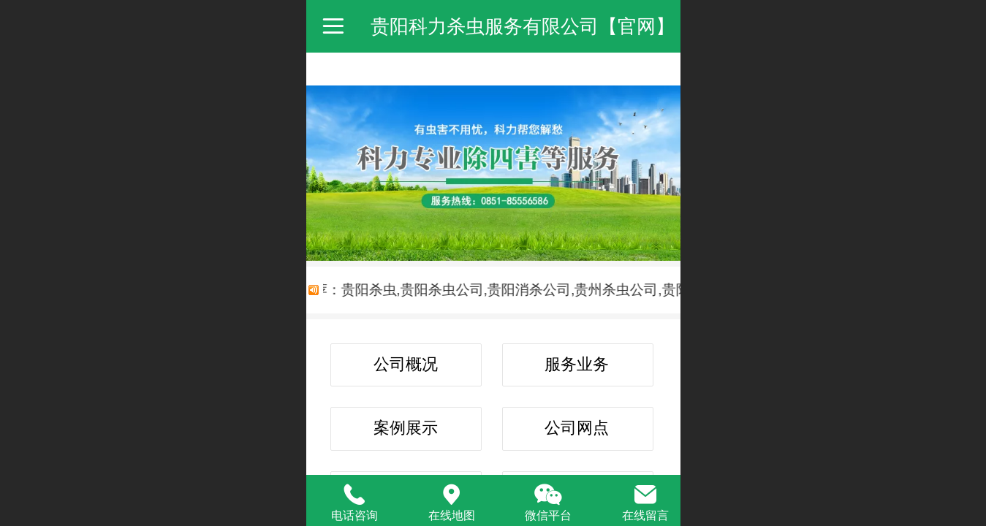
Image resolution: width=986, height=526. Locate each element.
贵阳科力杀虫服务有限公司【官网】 (523, 26)
